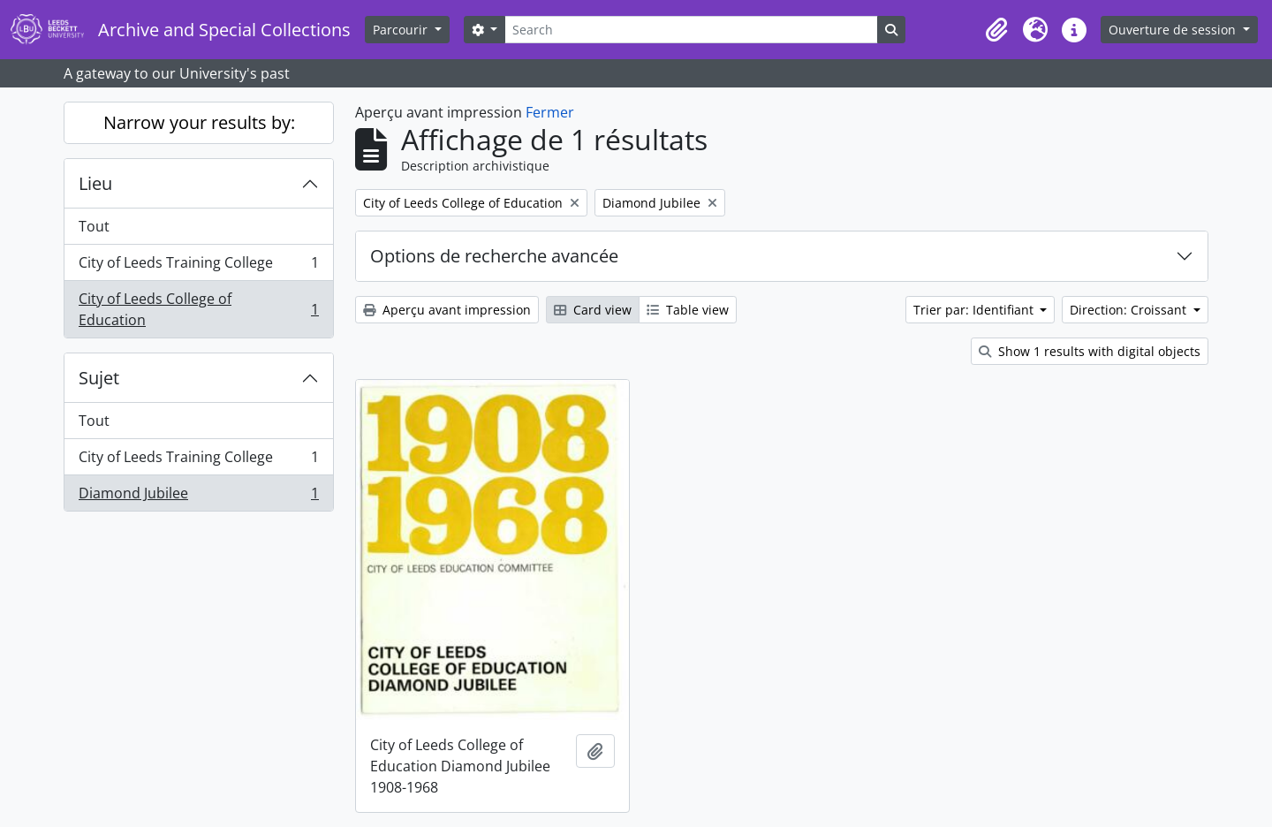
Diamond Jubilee (198, 496)
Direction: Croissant (1130, 309)
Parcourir (402, 29)
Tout (94, 226)
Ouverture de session (1174, 29)
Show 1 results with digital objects (1089, 351)
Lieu (95, 183)
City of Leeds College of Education (198, 309)
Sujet (99, 378)
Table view (688, 309)
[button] (996, 30)
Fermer (550, 112)
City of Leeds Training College (198, 266)
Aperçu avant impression (447, 309)
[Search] (690, 29)
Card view (593, 309)
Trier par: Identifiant (975, 309)
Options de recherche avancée (494, 256)
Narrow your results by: (199, 122)
